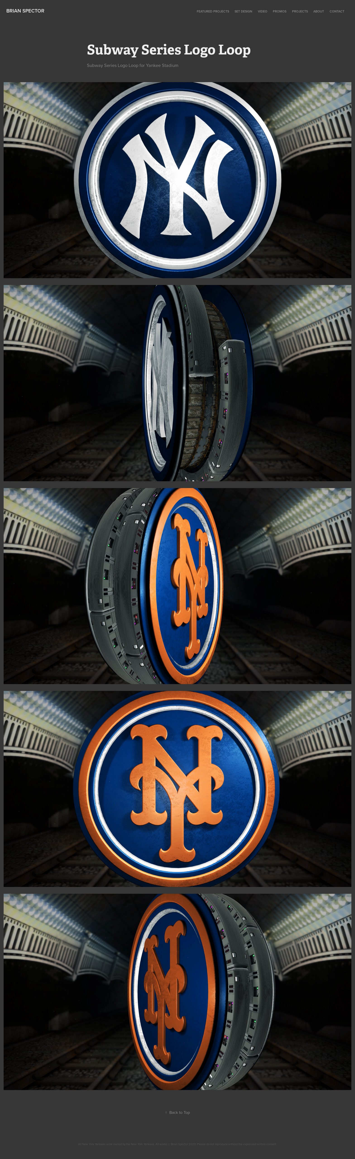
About (318, 11)
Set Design (243, 11)
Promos (279, 11)
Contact (337, 11)
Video (262, 11)
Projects (300, 11)
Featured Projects (213, 11)
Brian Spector (25, 10)
